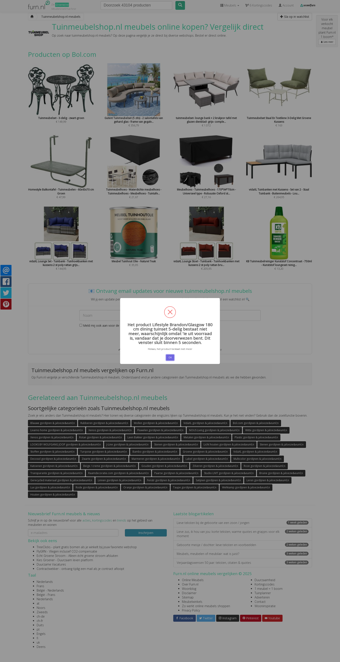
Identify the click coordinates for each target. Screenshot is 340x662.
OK (170, 357)
